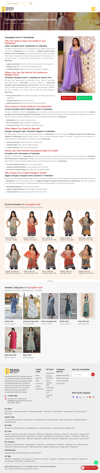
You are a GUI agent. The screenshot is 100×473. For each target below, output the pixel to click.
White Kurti (22, 436)
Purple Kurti (32, 434)
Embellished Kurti (32, 428)
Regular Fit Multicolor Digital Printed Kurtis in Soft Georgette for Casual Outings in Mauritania (12, 274)
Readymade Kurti (10, 453)
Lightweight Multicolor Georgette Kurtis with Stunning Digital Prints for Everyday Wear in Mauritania (85, 240)
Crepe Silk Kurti (83, 323)
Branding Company (32, 469)
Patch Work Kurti (58, 428)
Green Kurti (23, 434)
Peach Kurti (75, 436)
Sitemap (38, 386)
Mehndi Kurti (59, 436)
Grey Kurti (40, 436)
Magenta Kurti (84, 434)
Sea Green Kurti (84, 439)
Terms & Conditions (62, 381)
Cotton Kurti (9, 323)
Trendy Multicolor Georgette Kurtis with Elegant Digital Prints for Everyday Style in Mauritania (50, 274)
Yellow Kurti (40, 434)
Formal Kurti (60, 445)
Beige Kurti (37, 439)
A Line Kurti (36, 459)
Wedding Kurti (30, 445)
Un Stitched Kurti (35, 453)
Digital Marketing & (20, 469)
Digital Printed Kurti (45, 428)
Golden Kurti (47, 439)
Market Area (39, 389)
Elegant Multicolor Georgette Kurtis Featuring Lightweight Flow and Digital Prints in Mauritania (68, 274)
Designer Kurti (64, 447)
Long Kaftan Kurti (29, 461)
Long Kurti (53, 459)
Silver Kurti (55, 439)
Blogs (37, 381)
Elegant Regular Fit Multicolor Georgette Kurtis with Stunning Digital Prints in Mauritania (67, 240)
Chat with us (84, 98)
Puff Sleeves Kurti (10, 422)
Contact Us (39, 384)
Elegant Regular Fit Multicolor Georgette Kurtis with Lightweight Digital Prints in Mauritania (31, 240)
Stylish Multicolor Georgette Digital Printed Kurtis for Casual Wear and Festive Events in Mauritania (13, 240)
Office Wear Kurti (82, 445)
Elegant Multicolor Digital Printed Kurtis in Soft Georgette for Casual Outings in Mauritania (85, 274)
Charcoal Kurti (73, 439)
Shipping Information (62, 376)
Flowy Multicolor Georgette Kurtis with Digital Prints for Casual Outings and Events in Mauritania (49, 240)
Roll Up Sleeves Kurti (79, 420)
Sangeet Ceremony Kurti (50, 447)
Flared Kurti (61, 459)
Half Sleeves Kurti (52, 420)
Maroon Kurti (31, 436)
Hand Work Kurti (70, 428)
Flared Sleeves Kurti (66, 420)
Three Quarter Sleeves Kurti (13, 420)
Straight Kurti (17, 459)
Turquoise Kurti (9, 439)
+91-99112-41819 (12, 396)
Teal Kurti (68, 436)
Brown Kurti (74, 434)
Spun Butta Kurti (10, 357)
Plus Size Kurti (26, 459)
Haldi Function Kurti (36, 447)
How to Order (60, 384)
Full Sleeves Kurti (40, 420)
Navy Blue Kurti (49, 436)
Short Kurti (44, 459)
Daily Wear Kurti (71, 445)
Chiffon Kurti (64, 323)
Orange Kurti (65, 434)
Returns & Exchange (62, 378)
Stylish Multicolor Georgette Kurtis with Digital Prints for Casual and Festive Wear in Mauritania (31, 274)
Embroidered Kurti (19, 428)
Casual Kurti (40, 445)
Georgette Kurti (49, 396)
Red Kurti (8, 434)
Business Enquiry (89, 467)
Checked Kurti (9, 461)
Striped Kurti (19, 461)
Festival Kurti (9, 445)
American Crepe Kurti (30, 323)
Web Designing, (9, 469)
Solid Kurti (8, 459)
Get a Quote (68, 98)
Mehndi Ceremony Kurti (21, 447)
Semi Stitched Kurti (23, 453)
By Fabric (14, 23)
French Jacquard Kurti (49, 323)
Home (7, 23)
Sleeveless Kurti (29, 420)
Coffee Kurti (84, 436)
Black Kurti (49, 434)
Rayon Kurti (27, 357)
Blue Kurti (15, 434)
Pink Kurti (57, 434)
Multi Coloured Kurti (11, 436)
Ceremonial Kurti (50, 445)
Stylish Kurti (74, 447)
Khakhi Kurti (64, 439)
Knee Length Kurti (72, 459)
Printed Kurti (9, 428)
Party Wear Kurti (19, 445)
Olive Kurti (29, 439)
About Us (39, 378)
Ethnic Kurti (8, 447)
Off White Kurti (20, 439)
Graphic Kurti (83, 459)
